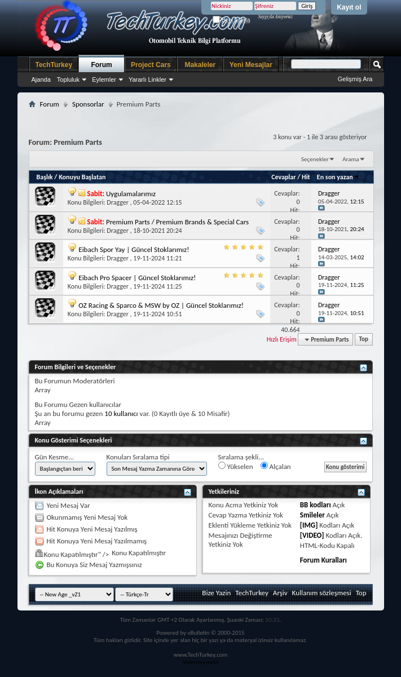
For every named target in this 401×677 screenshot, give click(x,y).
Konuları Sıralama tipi (138, 457)
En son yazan (338, 177)
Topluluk (68, 79)
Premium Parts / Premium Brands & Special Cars (177, 222)
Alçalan (276, 466)
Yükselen (235, 466)
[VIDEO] (312, 535)
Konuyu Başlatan (82, 177)
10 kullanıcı (121, 413)
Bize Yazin (216, 592)
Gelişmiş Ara (355, 79)
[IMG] (309, 525)
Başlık (45, 177)
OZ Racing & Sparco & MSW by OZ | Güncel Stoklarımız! (161, 305)
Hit (306, 177)
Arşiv (280, 592)
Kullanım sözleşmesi (321, 592)
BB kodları (315, 505)
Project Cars (151, 65)
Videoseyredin (201, 662)
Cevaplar (283, 177)
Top (363, 339)
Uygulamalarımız (131, 193)
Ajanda (41, 79)
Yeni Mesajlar (251, 65)
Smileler (312, 515)
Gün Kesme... (54, 457)
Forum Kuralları (323, 560)
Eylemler (104, 79)
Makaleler (199, 65)
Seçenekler (315, 159)
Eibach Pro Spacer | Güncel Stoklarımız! (137, 277)
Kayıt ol (349, 7)
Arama (350, 159)
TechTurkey (54, 65)
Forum (101, 65)
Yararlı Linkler (147, 79)
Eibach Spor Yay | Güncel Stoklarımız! (133, 249)
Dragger (118, 202)
